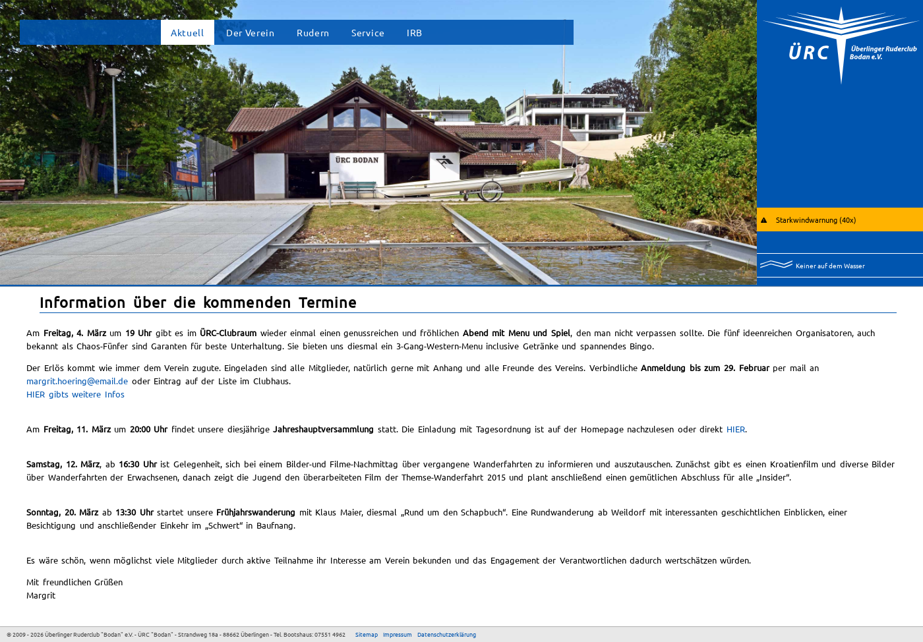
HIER (736, 428)
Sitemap (366, 634)
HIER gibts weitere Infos (75, 393)
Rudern (313, 32)
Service (368, 32)
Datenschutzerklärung (446, 634)
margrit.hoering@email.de (77, 380)
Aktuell (187, 32)
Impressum (397, 634)
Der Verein (250, 32)
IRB (415, 32)
